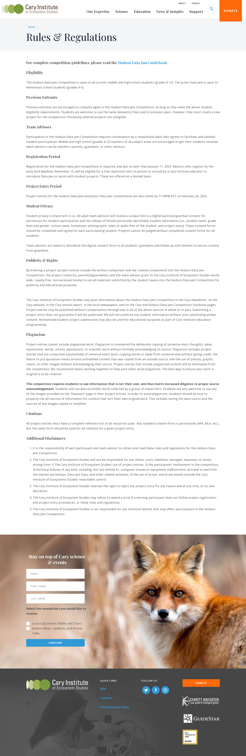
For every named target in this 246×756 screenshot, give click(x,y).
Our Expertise (98, 11)
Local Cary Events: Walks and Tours (57, 623)
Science (122, 11)
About (182, 3)
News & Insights (170, 11)
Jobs (103, 689)
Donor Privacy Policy (114, 707)
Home (31, 27)
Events (196, 3)
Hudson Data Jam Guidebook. (143, 62)
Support (196, 11)
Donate (231, 11)
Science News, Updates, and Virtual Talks (57, 630)
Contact (106, 698)
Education (142, 11)
